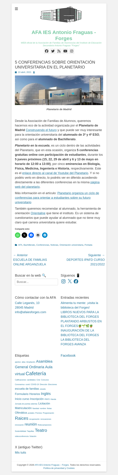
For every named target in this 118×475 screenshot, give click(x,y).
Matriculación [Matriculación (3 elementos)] (23, 408)
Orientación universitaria (71, 245)
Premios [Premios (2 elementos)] (38, 413)
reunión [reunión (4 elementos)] (31, 424)
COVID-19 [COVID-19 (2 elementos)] (35, 384)
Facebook (68, 355)
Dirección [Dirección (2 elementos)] (43, 384)
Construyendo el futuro (41, 130)
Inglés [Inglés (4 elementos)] (46, 394)
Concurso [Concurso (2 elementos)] (45, 380)
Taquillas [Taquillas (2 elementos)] (30, 431)
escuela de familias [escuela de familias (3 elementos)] (27, 388)
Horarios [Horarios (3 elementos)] (34, 394)
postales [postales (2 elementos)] (31, 413)
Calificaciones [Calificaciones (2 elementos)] (20, 380)
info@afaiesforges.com (30, 312)
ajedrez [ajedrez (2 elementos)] (18, 362)
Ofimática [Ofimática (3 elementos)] (21, 412)
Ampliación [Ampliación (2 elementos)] (30, 362)
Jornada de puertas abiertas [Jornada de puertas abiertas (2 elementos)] (26, 404)
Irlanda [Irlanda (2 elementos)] (53, 399)
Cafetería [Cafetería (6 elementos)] (36, 373)
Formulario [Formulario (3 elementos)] (21, 394)
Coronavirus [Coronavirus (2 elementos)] (20, 384)
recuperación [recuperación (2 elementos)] (34, 419)
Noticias (54, 245)
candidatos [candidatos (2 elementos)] (31, 380)
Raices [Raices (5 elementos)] (21, 418)
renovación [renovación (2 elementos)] (19, 425)
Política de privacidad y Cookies (59, 468)
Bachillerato (29, 245)
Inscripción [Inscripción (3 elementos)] (37, 399)
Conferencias (42, 245)
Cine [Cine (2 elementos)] (38, 380)
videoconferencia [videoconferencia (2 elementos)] (22, 436)
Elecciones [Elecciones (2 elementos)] (52, 384)
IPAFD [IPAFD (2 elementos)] (47, 399)
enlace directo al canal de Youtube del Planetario (55, 173)
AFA (20, 245)
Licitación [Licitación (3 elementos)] (44, 403)
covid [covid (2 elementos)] (27, 384)
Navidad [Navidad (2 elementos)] (36, 408)
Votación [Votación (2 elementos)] (32, 436)
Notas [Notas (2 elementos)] (49, 408)
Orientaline (38, 213)
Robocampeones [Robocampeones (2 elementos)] (45, 425)
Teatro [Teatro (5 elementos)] (41, 430)
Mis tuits (20, 452)
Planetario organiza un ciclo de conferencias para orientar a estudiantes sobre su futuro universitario (57, 197)
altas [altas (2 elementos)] (24, 362)
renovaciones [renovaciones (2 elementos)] (46, 419)
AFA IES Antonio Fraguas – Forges (52, 465)
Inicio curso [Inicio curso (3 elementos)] (22, 399)
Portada (88, 245)
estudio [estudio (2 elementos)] (43, 389)
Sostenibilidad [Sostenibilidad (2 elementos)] (20, 431)
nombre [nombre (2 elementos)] (43, 408)
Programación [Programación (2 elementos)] (48, 413)
